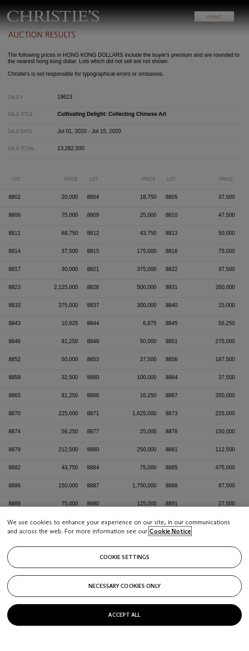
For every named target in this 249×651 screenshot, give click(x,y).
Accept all (124, 634)
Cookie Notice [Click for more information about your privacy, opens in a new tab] (170, 551)
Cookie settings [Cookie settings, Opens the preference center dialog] (125, 576)
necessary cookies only (124, 605)
